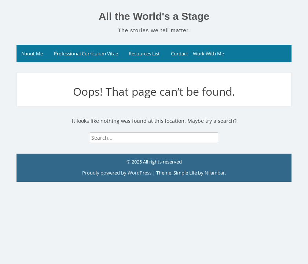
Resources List (144, 53)
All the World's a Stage (154, 16)
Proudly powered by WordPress (116, 172)
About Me (32, 53)
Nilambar (215, 172)
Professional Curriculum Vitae (86, 53)
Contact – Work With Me (197, 53)
